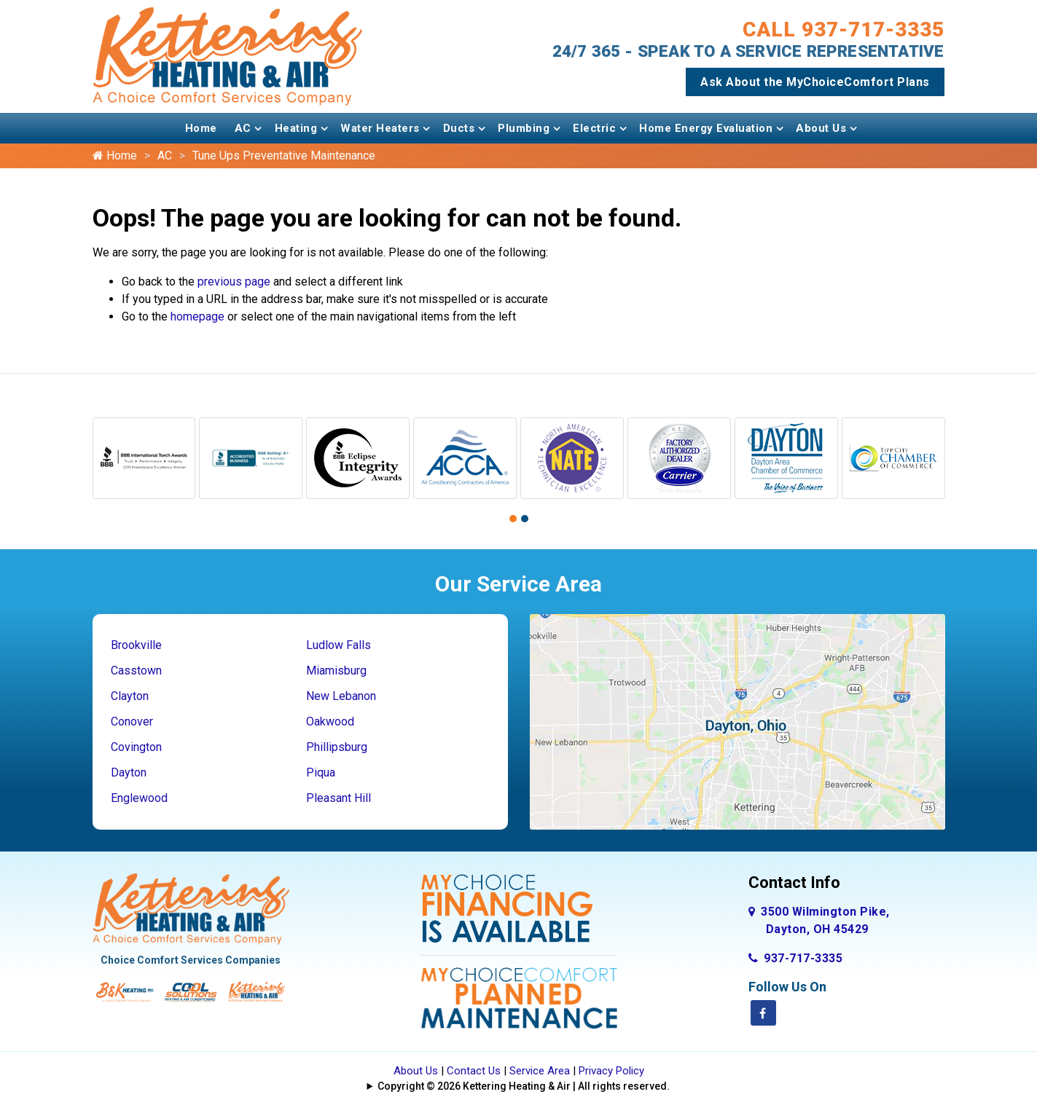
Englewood (139, 798)
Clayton (130, 696)
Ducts (459, 128)
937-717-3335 (795, 958)
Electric (594, 128)
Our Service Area (518, 584)
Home (201, 128)
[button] (513, 518)
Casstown (136, 670)
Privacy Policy (611, 1070)
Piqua (320, 772)
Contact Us (474, 1070)
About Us (821, 128)
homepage (197, 316)
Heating (296, 128)
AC (243, 128)
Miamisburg (336, 670)
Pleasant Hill (338, 798)
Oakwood (330, 721)
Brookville (136, 645)
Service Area (539, 1070)
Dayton (128, 772)
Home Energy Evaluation (705, 128)
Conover (132, 721)
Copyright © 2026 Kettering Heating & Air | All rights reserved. (523, 1086)
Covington (136, 747)
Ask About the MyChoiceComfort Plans (815, 82)
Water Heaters (380, 128)
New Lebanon (341, 696)
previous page (233, 281)
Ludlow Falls (338, 645)
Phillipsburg (336, 747)
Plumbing (523, 128)
